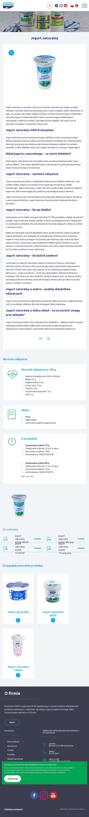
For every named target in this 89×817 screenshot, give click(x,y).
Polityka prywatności (13, 809)
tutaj (45, 770)
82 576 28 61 (54, 753)
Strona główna (13, 742)
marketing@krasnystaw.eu (59, 761)
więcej (12, 722)
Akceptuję (12, 779)
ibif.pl (82, 809)
